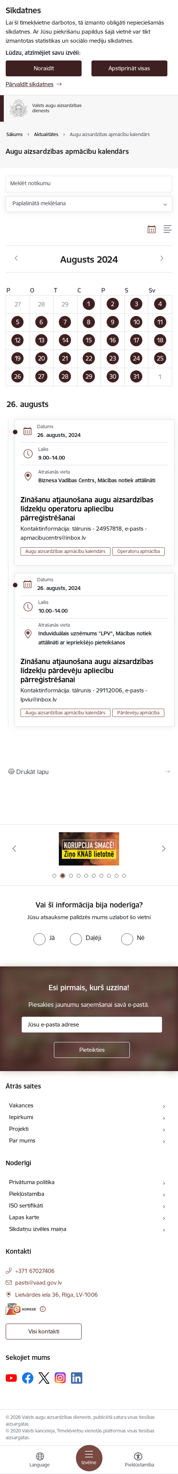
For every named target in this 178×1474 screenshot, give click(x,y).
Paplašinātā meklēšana (39, 203)
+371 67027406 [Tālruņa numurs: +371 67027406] (35, 1270)
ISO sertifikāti (26, 1205)
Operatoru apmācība (138, 551)
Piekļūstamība (26, 1193)
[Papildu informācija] (43, 1309)
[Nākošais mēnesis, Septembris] (162, 258)
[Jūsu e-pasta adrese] (92, 1025)
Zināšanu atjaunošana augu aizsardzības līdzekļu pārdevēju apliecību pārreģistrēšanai (86, 670)
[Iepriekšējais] (14, 848)
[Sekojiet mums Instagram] (60, 1377)
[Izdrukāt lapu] (89, 772)
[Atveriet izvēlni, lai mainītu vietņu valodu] (40, 1460)
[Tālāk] (163, 848)
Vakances (21, 1105)
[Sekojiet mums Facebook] (27, 1378)
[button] (89, 304)
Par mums (22, 1140)
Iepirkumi (21, 1117)
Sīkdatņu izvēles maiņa (37, 1228)
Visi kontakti (43, 1331)
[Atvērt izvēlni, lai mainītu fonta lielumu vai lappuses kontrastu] (138, 1460)
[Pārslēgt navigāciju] (89, 1458)
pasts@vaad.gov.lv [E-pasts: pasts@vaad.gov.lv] (38, 1282)
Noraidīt (44, 68)
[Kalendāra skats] (152, 229)
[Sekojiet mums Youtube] (11, 1377)
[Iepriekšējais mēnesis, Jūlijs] (16, 258)
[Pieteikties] (92, 1050)
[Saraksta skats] (168, 229)
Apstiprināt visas (129, 68)
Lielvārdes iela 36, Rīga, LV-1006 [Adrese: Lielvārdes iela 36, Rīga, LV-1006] (56, 1294)
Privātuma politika (32, 1182)
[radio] (44, 937)
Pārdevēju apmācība (138, 712)
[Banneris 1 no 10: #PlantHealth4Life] (89, 848)
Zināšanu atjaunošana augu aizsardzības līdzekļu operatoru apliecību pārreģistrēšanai (86, 508)
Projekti (18, 1128)
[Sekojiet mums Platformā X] (44, 1378)
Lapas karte (24, 1217)
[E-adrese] (21, 1309)
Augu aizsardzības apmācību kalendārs (65, 551)
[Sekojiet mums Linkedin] (76, 1378)
